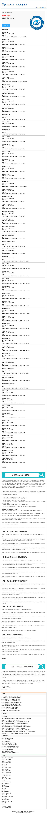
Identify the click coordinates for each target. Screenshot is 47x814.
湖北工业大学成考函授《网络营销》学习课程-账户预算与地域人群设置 (16, 729)
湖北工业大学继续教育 (6, 762)
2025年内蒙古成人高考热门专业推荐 (9, 744)
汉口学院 (3, 790)
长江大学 (3, 780)
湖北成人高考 (4, 777)
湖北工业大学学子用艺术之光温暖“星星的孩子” (11, 720)
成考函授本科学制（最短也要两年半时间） (10, 747)
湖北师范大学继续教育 (6, 772)
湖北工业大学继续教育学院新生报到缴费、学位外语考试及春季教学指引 (16, 718)
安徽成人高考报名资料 (6, 739)
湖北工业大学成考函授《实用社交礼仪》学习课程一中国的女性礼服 (15, 725)
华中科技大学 (4, 794)
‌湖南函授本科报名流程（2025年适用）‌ (10, 743)
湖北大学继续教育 (5, 791)
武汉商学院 (4, 802)
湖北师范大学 (4, 764)
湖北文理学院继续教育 (6, 761)
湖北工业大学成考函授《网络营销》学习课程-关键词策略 (13, 728)
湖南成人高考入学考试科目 (7, 738)
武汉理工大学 (4, 785)
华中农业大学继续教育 (6, 778)
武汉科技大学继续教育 (6, 759)
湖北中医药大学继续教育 (7, 801)
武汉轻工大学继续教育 (6, 807)
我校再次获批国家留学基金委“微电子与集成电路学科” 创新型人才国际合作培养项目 (19, 731)
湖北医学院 (4, 788)
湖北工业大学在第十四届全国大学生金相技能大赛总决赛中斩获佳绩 (15, 721)
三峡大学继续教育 (5, 786)
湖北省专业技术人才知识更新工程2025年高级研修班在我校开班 (15, 723)
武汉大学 (3, 804)
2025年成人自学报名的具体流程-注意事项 (10, 746)
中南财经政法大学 (5, 799)
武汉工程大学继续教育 (6, 773)
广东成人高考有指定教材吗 (7, 749)
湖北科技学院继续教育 (6, 767)
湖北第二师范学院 (5, 783)
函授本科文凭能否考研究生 (7, 751)
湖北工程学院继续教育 (6, 782)
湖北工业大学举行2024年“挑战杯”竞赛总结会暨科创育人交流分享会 (15, 733)
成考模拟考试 (4, 713)
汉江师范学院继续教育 (6, 793)
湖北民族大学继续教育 (6, 806)
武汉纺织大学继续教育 (6, 775)
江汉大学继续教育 (5, 769)
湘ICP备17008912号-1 (31, 811)
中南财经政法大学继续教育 (7, 796)
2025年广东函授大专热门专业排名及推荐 (10, 752)
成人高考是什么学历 (6, 741)
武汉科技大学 (4, 765)
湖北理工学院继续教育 (6, 770)
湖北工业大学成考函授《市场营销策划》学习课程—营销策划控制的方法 (16, 726)
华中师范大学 (4, 798)
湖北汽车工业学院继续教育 (7, 757)
